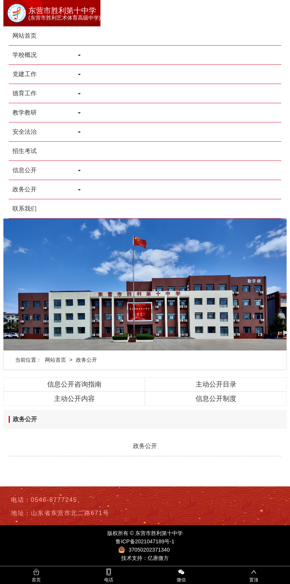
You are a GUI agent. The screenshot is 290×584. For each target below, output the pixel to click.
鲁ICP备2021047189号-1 (145, 541)
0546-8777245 (54, 500)
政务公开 (86, 360)
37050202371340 (149, 550)
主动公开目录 (216, 384)
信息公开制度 (216, 398)
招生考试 (24, 151)
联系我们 (24, 208)
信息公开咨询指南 (74, 384)
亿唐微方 (158, 558)
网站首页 (24, 35)
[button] (24, 284)
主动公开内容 (74, 398)
